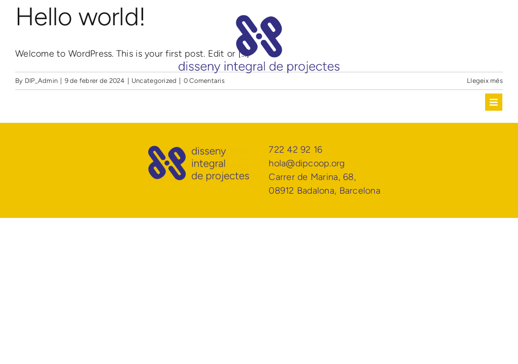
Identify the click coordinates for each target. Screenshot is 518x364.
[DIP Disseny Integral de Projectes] (259, 19)
